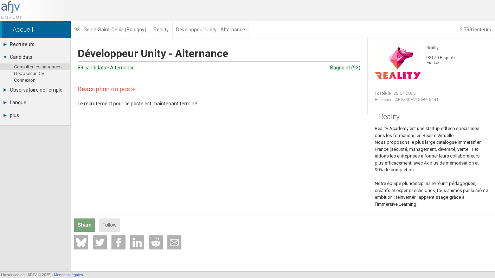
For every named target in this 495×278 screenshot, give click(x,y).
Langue (15, 102)
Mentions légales (68, 275)
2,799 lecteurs (475, 29)
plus (11, 115)
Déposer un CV (29, 73)
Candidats (18, 57)
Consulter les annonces (38, 66)
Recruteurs (19, 44)
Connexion (25, 80)
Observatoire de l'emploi (34, 90)
